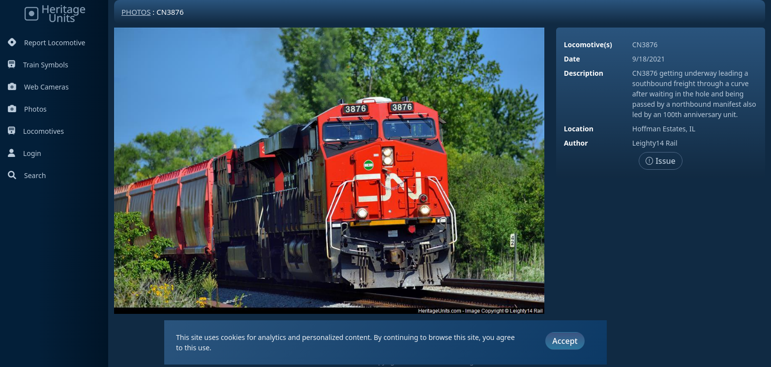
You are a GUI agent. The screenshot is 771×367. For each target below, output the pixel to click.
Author (576, 143)
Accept (564, 341)
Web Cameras (38, 87)
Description (583, 73)
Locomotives (36, 131)
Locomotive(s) (588, 44)
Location (578, 128)
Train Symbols (38, 64)
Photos (27, 109)
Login (24, 153)
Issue (661, 160)
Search (27, 175)
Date (572, 58)
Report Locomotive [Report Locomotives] (46, 42)
